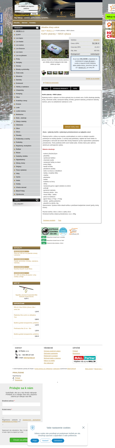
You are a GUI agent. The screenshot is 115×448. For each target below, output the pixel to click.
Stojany (18, 166)
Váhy (18, 173)
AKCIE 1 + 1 (20, 31)
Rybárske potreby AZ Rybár (24, 6)
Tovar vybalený (21, 170)
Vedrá (18, 180)
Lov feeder (19, 41)
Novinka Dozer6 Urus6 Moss (23, 281)
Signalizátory (20, 159)
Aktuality (17, 23)
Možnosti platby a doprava (52, 371)
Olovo (18, 132)
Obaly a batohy (21, 121)
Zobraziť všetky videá (72, 127)
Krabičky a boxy (21, 100)
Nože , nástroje (21, 118)
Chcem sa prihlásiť (21, 443)
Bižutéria (19, 76)
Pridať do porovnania (51, 83)
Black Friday (20, 191)
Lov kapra (19, 38)
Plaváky (18, 135)
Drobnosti (19, 83)
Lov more (19, 52)
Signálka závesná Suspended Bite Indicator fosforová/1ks (26, 308)
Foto (75, 88)
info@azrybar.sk (29, 370)
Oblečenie (19, 125)
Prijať (35, 441)
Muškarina (19, 114)
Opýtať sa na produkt (92, 78)
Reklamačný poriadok (51, 368)
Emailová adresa (8, 404)
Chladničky (20, 90)
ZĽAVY (18, 35)
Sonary (18, 66)
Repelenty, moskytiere (23, 146)
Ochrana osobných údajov (52, 363)
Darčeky (19, 80)
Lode (18, 107)
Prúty (18, 59)
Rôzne (18, 153)
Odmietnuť (58, 441)
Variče (18, 177)
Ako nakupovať (49, 375)
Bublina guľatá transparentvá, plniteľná (26, 335)
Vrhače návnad (21, 187)
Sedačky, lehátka (22, 156)
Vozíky (18, 184)
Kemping (19, 94)
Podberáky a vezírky (23, 139)
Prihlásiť (19, 253)
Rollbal (18, 149)
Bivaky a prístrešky (22, 69)
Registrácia (20, 255)
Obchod (24, 23)
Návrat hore (98, 381)
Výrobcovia (20, 194)
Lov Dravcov (20, 48)
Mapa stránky (89, 381)
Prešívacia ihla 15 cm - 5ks (22, 341)
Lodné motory (21, 111)
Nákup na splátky (49, 373)
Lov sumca (20, 45)
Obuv (18, 97)
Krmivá (18, 104)
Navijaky (19, 62)
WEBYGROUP (71, 381)
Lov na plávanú (21, 55)
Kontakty (32, 23)
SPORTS (96, 40)
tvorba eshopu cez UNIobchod (43, 381)
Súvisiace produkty (60, 88)
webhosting (56, 381)
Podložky (19, 142)
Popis (46, 88)
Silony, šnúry (20, 163)
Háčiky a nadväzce (22, 87)
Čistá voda (19, 73)
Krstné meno (6, 412)
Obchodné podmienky (51, 366)
